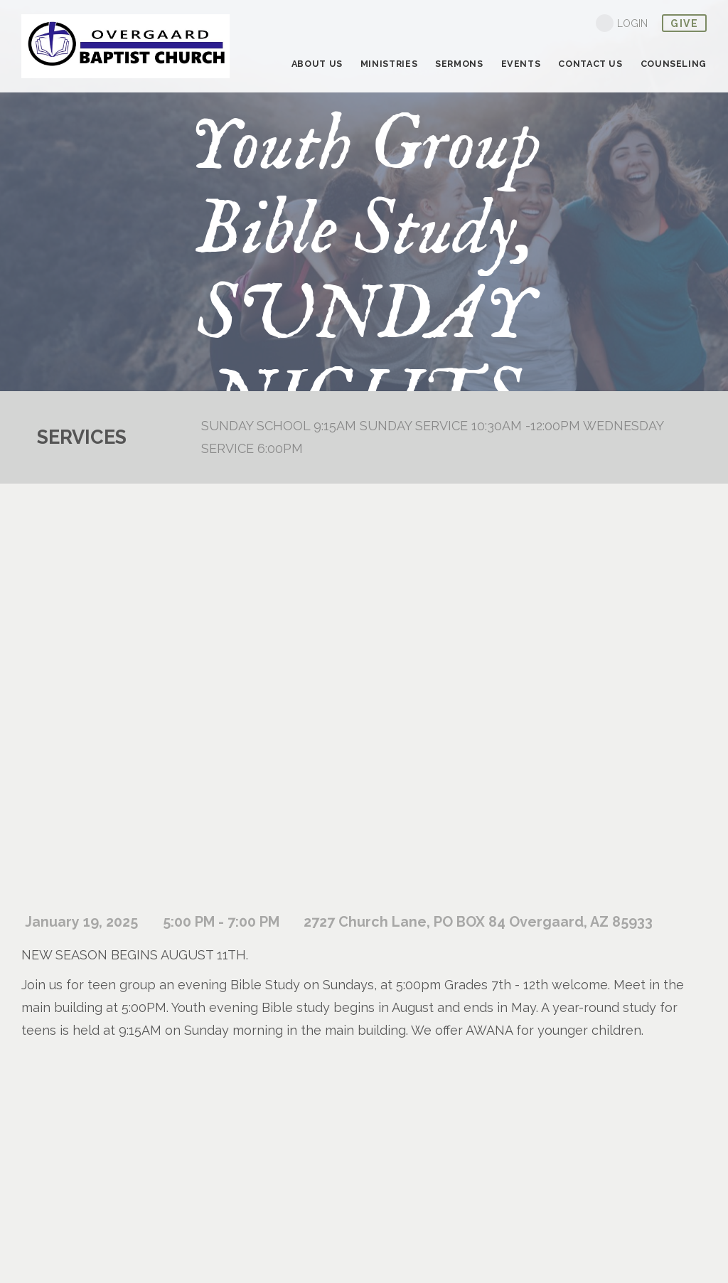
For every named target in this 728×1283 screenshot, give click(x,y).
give (684, 23)
